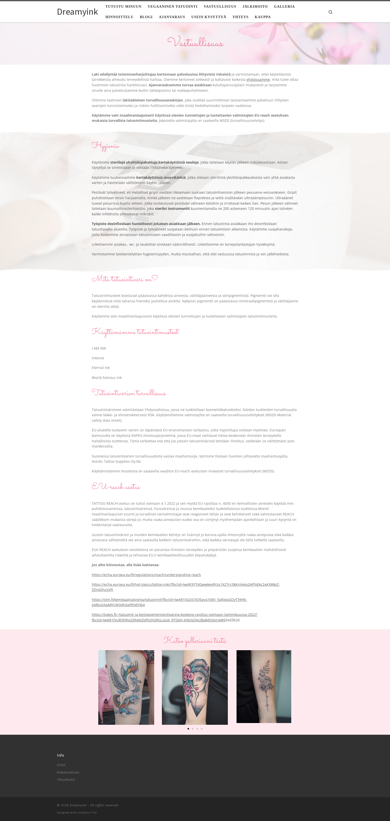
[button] (97, 687)
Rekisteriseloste (68, 772)
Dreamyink (78, 805)
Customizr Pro (87, 812)
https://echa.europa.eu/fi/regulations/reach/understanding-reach (146, 574)
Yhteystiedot (66, 779)
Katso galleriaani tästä (195, 641)
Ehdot (61, 765)
